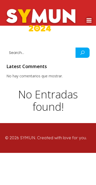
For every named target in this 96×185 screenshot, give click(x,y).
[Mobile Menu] (89, 20)
